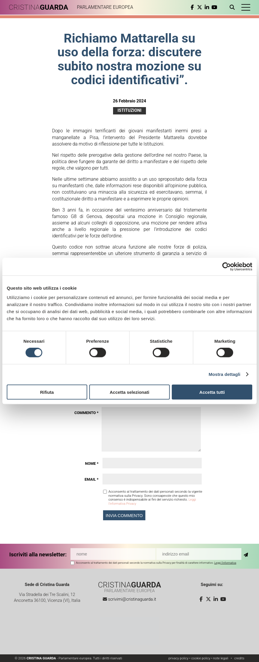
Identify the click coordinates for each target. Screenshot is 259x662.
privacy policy (179, 658)
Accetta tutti (212, 391)
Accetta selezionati (129, 391)
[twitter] (195, 7)
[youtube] (209, 7)
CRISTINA (43, 7)
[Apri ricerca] (229, 7)
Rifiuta (47, 391)
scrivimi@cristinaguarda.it (132, 599)
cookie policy (200, 658)
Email (91, 479)
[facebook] (187, 7)
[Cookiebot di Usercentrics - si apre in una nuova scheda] (226, 266)
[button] (243, 7)
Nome (92, 463)
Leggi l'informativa (225, 562)
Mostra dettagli (224, 374)
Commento (86, 413)
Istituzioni (129, 110)
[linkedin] (202, 7)
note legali (220, 658)
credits (239, 658)
